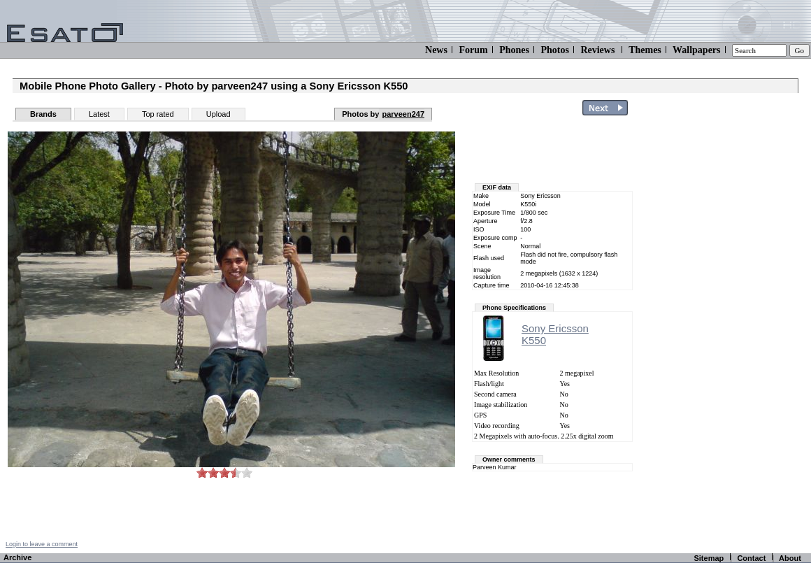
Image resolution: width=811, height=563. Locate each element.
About (790, 558)
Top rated (158, 114)
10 (246, 472)
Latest (99, 114)
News (436, 50)
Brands (43, 114)
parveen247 (403, 114)
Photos (554, 50)
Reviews (597, 50)
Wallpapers (696, 50)
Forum (473, 50)
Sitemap (709, 558)
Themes (645, 50)
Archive (17, 557)
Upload (218, 114)
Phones (514, 50)
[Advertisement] (728, 331)
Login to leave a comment (42, 544)
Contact (751, 558)
